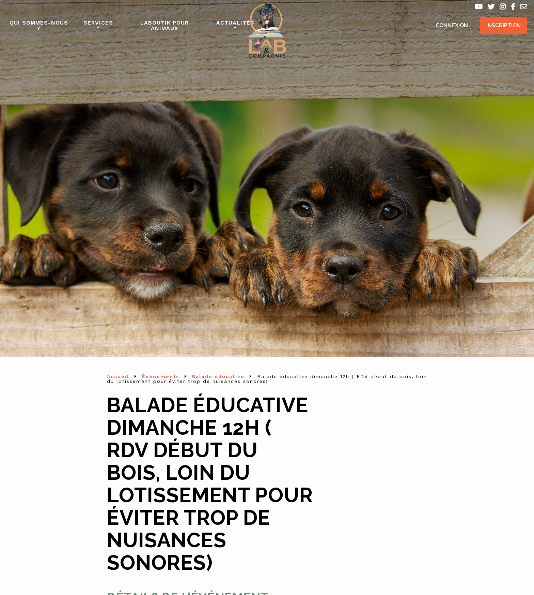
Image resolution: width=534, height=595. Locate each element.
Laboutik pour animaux (164, 25)
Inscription (503, 25)
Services (98, 22)
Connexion (452, 25)
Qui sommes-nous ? (39, 25)
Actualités (235, 22)
